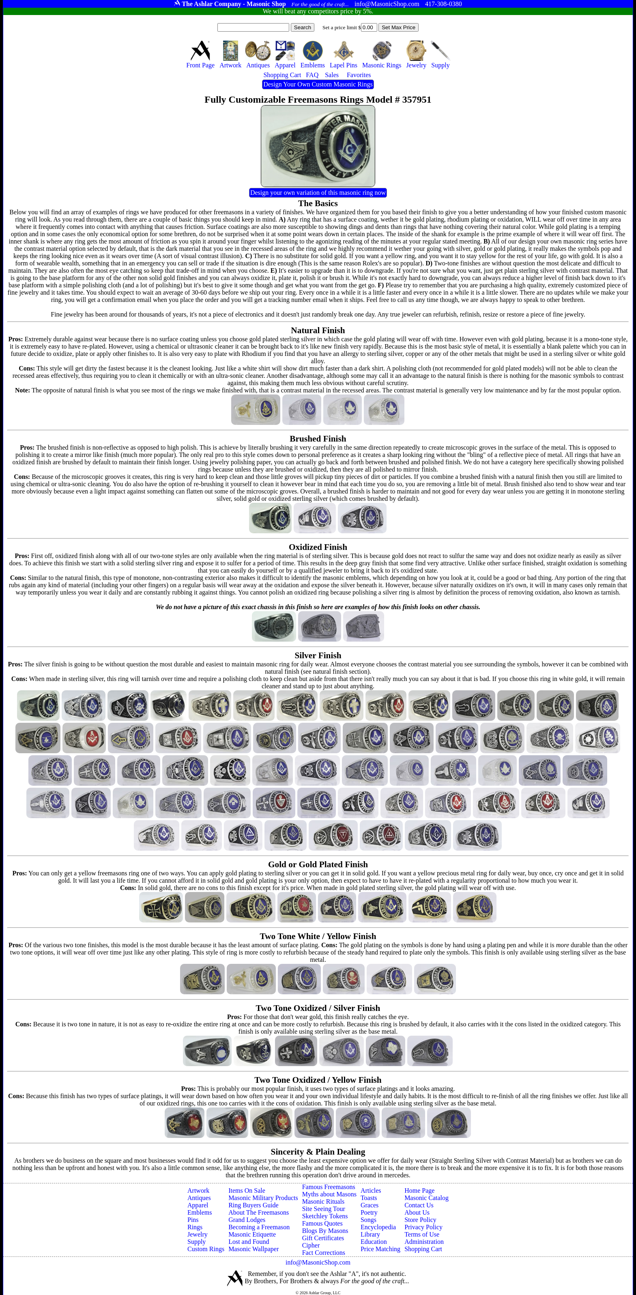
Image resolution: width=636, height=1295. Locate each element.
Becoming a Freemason (259, 1227)
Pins (193, 1219)
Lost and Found (248, 1241)
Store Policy (420, 1219)
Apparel (197, 1205)
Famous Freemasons (328, 1186)
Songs (368, 1219)
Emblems (199, 1212)
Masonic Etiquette (252, 1234)
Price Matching (380, 1248)
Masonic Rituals (323, 1201)
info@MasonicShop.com (318, 1262)
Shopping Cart (423, 1248)
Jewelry (197, 1234)
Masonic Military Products (263, 1197)
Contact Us (419, 1205)
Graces (369, 1205)
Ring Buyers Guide (253, 1205)
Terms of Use (421, 1234)
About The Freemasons (258, 1212)
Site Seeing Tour (323, 1208)
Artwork (198, 1190)
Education (374, 1241)
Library (370, 1234)
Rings (194, 1227)
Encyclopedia (378, 1227)
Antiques (199, 1197)
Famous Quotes (322, 1223)
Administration (424, 1241)
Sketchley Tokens (325, 1216)
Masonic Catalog (426, 1197)
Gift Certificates (323, 1238)
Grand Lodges (246, 1219)
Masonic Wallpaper (253, 1248)
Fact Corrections (323, 1252)
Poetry (369, 1212)
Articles (371, 1190)
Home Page (419, 1190)
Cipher (311, 1245)
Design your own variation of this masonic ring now (318, 192)
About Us (417, 1212)
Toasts (369, 1197)
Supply (196, 1241)
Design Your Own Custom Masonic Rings (317, 84)
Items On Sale (246, 1190)
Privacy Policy (423, 1227)
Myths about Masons (329, 1194)
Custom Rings (205, 1248)
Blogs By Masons (325, 1230)
